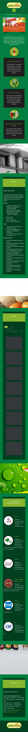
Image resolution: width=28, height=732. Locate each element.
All (6, 326)
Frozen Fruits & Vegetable (11, 331)
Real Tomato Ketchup (14, 61)
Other (21, 331)
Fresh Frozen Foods (14, 92)
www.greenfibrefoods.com (12, 712)
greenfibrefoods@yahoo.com (13, 710)
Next (23, 21)
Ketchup (11, 326)
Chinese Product (9, 329)
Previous (4, 21)
